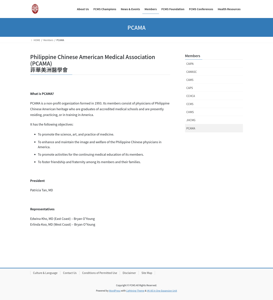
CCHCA (190, 96)
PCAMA (190, 128)
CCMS (189, 104)
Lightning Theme (135, 290)
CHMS (190, 112)
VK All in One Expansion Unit (162, 290)
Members (192, 55)
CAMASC (191, 72)
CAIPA (190, 64)
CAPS (189, 88)
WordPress (115, 290)
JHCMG (191, 120)
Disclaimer (129, 273)
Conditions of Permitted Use (99, 273)
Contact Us (70, 273)
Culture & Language (45, 273)
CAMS (189, 80)
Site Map (146, 273)
